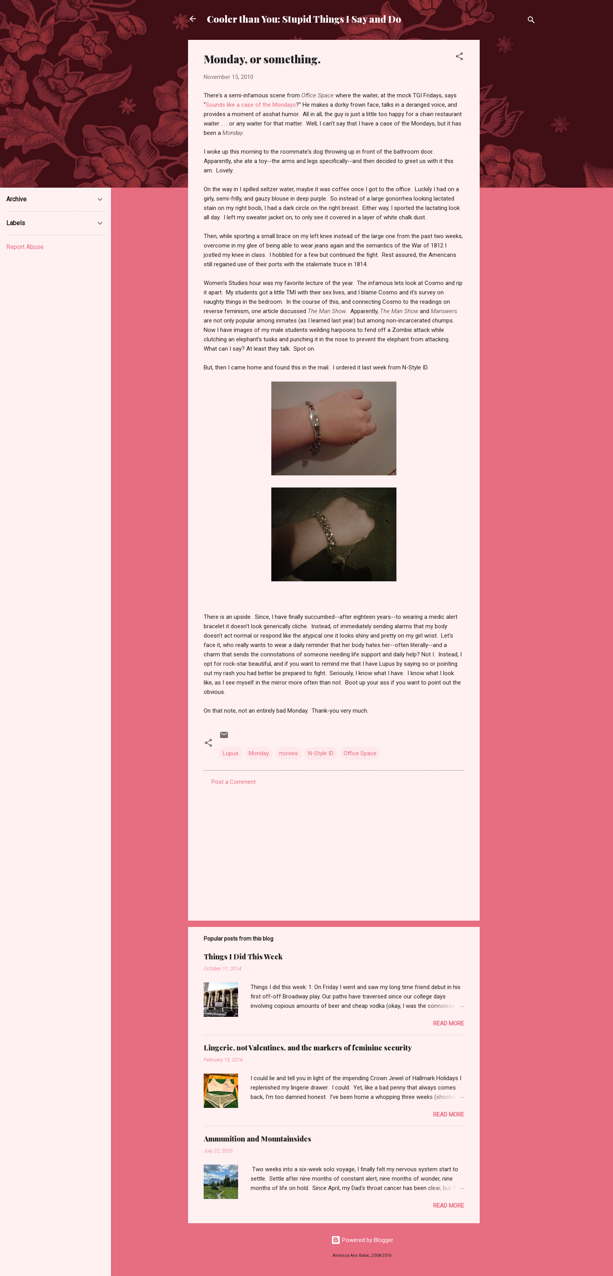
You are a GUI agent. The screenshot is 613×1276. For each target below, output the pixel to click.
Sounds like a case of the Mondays (251, 104)
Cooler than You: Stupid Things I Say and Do (304, 19)
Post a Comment (234, 781)
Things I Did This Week (243, 956)
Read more (448, 1023)
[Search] (531, 21)
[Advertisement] (511, 157)
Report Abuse (25, 247)
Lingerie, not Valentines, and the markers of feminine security (308, 1047)
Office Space (360, 753)
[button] (459, 58)
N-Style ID (320, 753)
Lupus (230, 753)
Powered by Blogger (362, 1240)
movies (288, 753)
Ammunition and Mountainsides (257, 1138)
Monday (259, 753)
